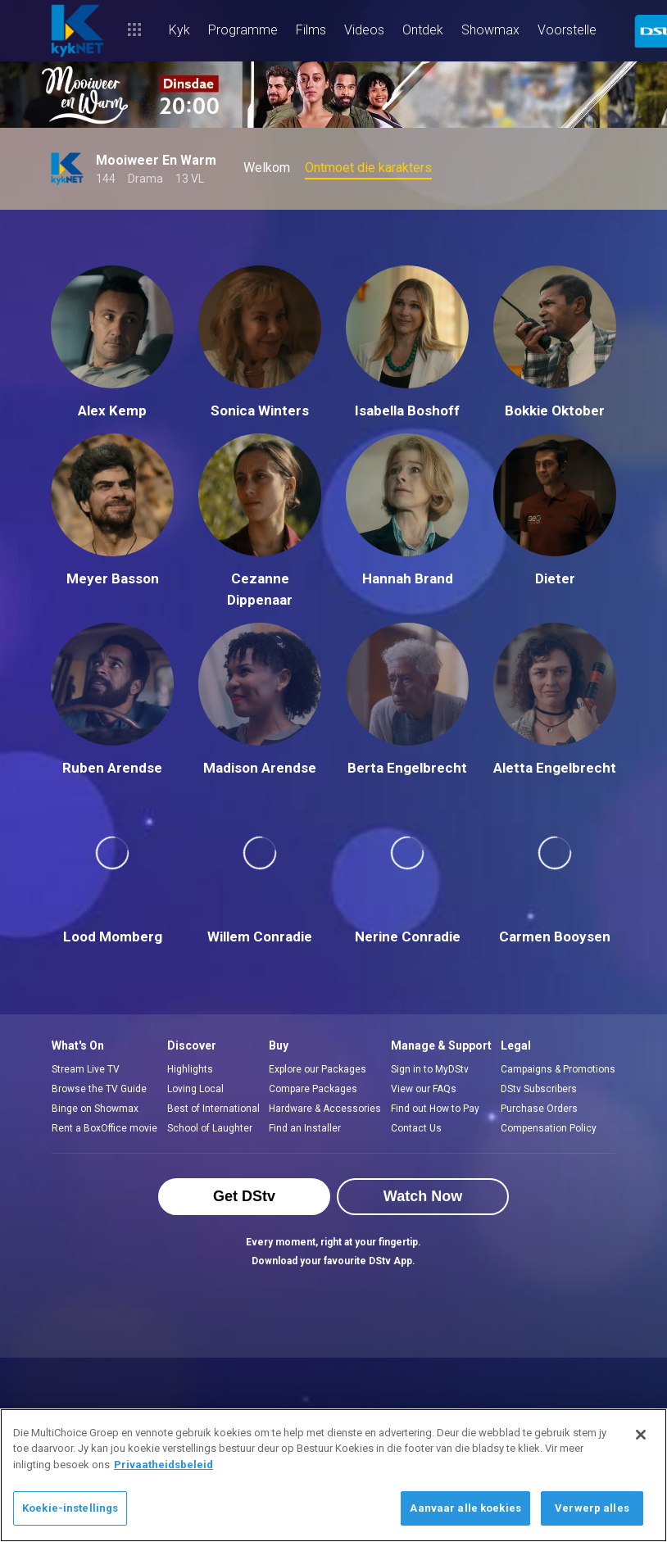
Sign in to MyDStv (430, 1069)
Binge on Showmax (95, 1108)
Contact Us (416, 1128)
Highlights (190, 1069)
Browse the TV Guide (99, 1089)
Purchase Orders (539, 1108)
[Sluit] (641, 1435)
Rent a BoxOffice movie (104, 1128)
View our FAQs (423, 1089)
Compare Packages (313, 1089)
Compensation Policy (549, 1128)
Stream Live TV (86, 1069)
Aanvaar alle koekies (465, 1508)
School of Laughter (209, 1128)
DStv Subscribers (539, 1089)
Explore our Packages (317, 1069)
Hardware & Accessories (325, 1108)
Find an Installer (305, 1128)
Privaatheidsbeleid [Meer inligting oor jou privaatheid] (163, 1464)
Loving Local (195, 1089)
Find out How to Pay (435, 1108)
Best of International (213, 1108)
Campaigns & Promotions (558, 1069)
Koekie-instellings (70, 1508)
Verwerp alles (592, 1508)
